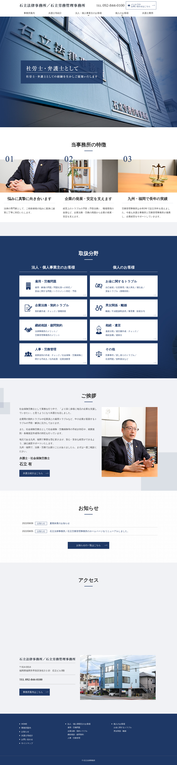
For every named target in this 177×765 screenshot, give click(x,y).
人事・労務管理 (74, 738)
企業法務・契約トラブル (77, 731)
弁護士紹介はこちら (33, 473)
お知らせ (25, 732)
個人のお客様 (122, 13)
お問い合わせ (27, 739)
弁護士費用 (147, 13)
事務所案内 (29, 13)
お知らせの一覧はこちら (88, 545)
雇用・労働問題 (74, 727)
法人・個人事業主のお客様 (88, 13)
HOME (24, 724)
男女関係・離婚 (120, 731)
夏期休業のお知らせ (60, 523)
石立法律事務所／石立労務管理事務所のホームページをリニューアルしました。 (89, 531)
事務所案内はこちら (33, 692)
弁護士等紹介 (55, 13)
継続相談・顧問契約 (76, 735)
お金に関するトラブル (123, 727)
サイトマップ (27, 743)
